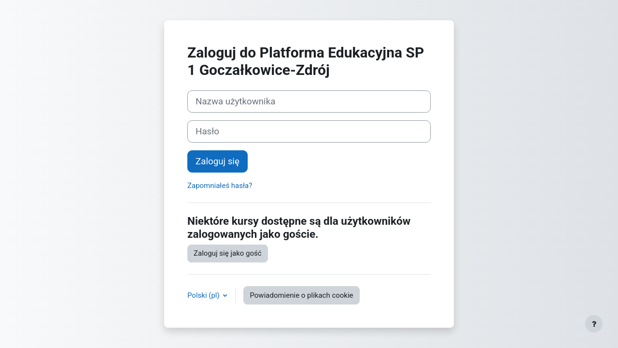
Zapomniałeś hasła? (219, 185)
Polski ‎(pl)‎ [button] (204, 295)
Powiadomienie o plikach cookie (301, 295)
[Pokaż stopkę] (594, 324)
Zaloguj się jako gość (228, 253)
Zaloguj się (217, 161)
